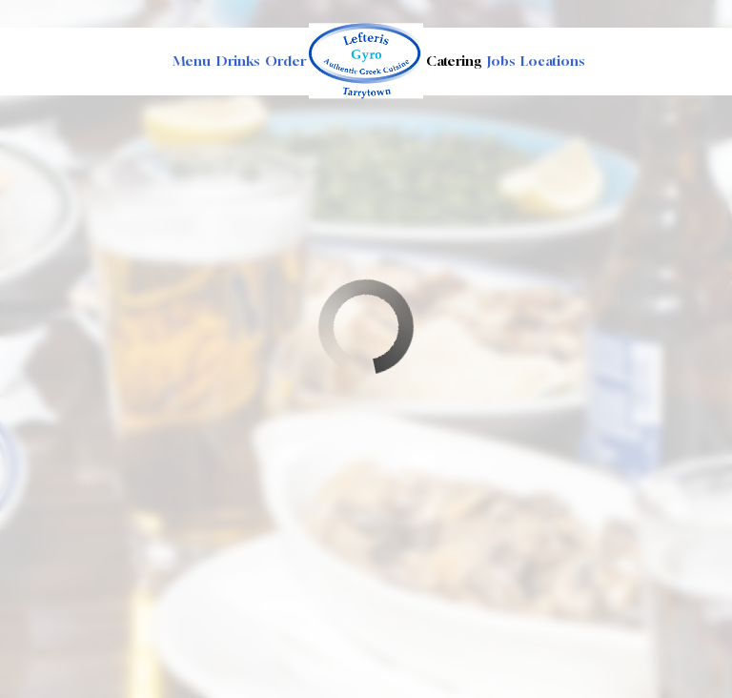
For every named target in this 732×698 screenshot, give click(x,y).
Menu (192, 60)
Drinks (237, 60)
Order (285, 60)
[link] (366, 60)
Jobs (501, 60)
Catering (453, 60)
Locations (552, 60)
